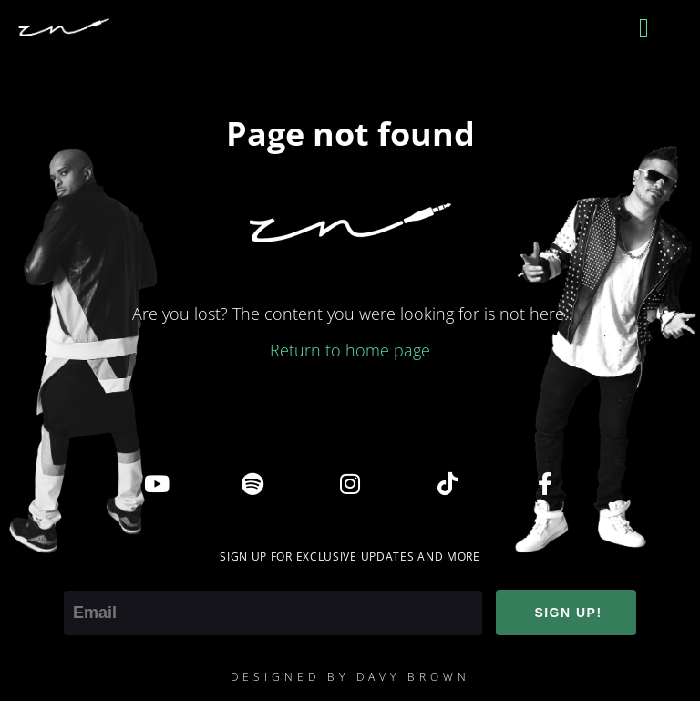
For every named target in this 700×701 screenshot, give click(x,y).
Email (84, 578)
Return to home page (350, 350)
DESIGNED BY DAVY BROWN (350, 677)
